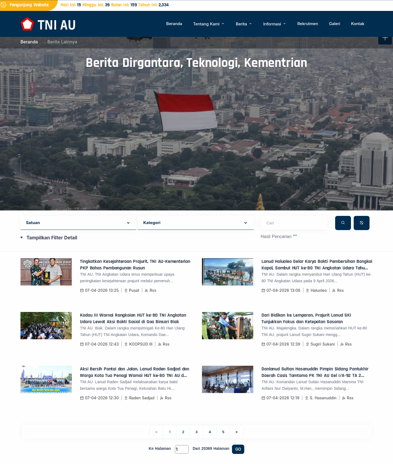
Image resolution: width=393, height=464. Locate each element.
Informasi (275, 23)
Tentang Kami (209, 23)
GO (238, 449)
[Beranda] (47, 23)
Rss (150, 290)
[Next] (236, 432)
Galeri (334, 23)
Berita (244, 23)
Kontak (357, 23)
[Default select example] (78, 223)
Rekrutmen (307, 23)
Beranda (174, 23)
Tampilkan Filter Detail (51, 237)
